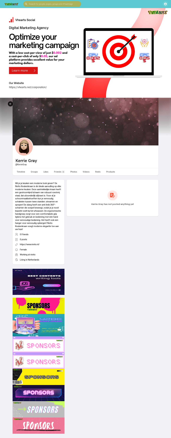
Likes (45, 172)
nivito (32, 254)
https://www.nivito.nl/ (29, 244)
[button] (52, 4)
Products (110, 172)
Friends (59, 172)
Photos (73, 172)
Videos (86, 172)
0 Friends (24, 234)
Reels (98, 172)
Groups (34, 172)
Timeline (21, 172)
